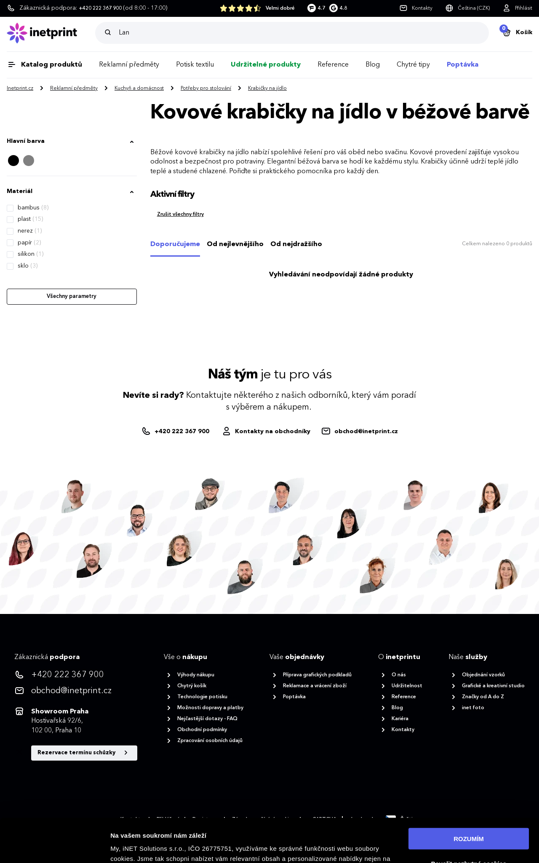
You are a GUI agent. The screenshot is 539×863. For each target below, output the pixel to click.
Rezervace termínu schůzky (84, 753)
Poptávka (462, 65)
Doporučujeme (175, 244)
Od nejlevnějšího (235, 244)
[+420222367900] (176, 431)
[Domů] (51, 33)
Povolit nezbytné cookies (468, 819)
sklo (27, 266)
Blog (373, 65)
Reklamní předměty (129, 65)
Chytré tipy (413, 65)
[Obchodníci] (265, 431)
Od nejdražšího (296, 244)
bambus (33, 208)
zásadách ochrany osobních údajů (191, 845)
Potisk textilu (195, 65)
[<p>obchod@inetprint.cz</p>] (75, 691)
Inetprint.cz (20, 88)
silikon (30, 254)
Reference (333, 65)
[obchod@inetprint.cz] (359, 431)
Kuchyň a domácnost (139, 88)
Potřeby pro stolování (206, 88)
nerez (30, 231)
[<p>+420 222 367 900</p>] (75, 675)
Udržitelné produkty (266, 65)
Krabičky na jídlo (267, 88)
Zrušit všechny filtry (180, 214)
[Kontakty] (415, 8)
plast (30, 219)
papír (29, 243)
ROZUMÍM (469, 795)
